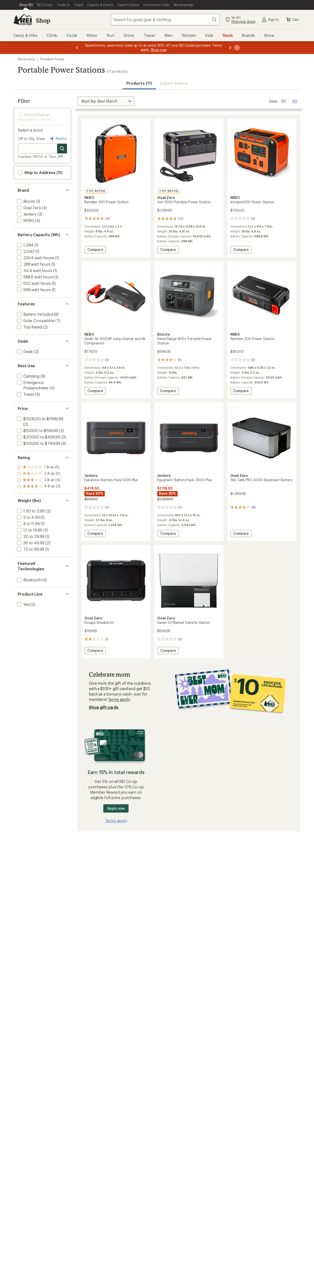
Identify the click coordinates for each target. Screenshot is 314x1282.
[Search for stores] (62, 148)
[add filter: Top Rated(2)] (29, 327)
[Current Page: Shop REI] (26, 5)
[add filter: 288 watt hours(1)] (33, 264)
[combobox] (165, 19)
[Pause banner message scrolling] (236, 47)
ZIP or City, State (31, 138)
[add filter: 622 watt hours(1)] (33, 283)
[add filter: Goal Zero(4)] (28, 207)
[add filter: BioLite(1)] (25, 201)
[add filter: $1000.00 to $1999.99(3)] (39, 418)
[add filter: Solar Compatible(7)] (35, 320)
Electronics (26, 59)
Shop (43, 20)
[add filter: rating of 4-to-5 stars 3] (39, 467)
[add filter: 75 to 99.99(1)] (30, 549)
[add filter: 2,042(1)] (25, 251)
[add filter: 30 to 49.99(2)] (30, 542)
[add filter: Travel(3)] (25, 394)
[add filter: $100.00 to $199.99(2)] (37, 430)
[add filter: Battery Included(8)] (34, 314)
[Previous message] (77, 47)
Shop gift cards (103, 707)
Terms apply (119, 699)
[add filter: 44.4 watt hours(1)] (34, 270)
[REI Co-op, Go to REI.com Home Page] (22, 20)
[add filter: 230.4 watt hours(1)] (35, 257)
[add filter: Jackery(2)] (26, 214)
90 (294, 100)
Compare (95, 250)
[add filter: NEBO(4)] (25, 220)
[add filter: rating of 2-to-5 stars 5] (39, 480)
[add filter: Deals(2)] (24, 351)
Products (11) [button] (139, 83)
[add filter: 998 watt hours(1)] (33, 289)
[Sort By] (106, 101)
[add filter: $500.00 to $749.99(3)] (38, 443)
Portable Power (52, 59)
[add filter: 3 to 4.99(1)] (28, 517)
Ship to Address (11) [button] (40, 172)
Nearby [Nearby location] (58, 139)
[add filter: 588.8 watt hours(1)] (34, 276)
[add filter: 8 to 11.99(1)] (28, 523)
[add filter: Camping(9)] (27, 376)
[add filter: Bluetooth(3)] (28, 579)
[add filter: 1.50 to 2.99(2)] (30, 510)
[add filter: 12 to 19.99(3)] (29, 530)
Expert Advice (174, 83)
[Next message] (230, 47)
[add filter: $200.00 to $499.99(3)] (38, 437)
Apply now (116, 808)
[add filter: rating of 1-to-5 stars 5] (39, 486)
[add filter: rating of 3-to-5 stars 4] (39, 474)
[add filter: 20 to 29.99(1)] (30, 536)
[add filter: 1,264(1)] (24, 245)
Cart (292, 20)
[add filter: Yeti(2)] (22, 604)
